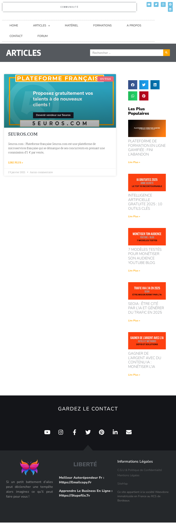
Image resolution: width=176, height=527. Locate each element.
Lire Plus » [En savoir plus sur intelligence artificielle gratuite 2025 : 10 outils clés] (134, 216)
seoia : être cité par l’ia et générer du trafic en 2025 (146, 308)
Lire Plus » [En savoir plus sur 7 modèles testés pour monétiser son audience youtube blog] (134, 270)
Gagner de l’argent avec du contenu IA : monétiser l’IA (144, 360)
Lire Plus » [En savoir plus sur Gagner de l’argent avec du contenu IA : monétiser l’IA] (134, 374)
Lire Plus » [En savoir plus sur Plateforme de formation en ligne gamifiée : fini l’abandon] (134, 162)
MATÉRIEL (71, 25)
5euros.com (23, 134)
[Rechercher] (172, 52)
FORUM (43, 36)
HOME (14, 25)
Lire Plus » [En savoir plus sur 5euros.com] (15, 162)
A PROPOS (134, 25)
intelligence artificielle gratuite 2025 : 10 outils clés (145, 202)
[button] (132, 84)
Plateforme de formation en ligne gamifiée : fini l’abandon (147, 148)
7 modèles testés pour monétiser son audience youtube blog (145, 256)
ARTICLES (41, 25)
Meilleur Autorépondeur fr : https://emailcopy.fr (81, 479)
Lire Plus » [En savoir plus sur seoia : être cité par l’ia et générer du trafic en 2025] (134, 320)
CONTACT (16, 36)
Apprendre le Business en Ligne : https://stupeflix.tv (85, 493)
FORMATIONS (102, 25)
